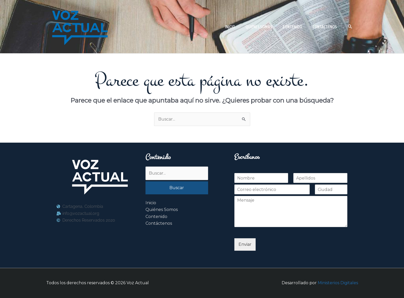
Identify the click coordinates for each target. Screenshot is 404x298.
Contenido (156, 216)
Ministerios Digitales (338, 282)
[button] (350, 26)
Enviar (245, 244)
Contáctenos (158, 223)
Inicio (150, 202)
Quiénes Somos (161, 209)
